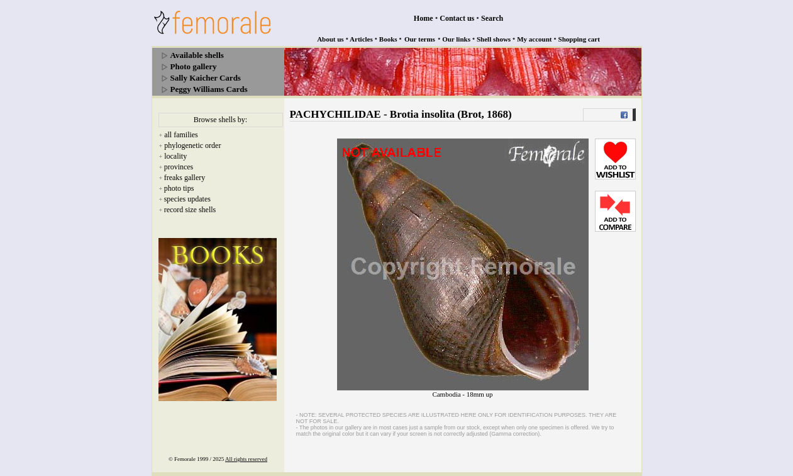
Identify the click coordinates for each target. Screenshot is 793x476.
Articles (361, 39)
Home (423, 18)
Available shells (197, 55)
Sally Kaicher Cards (205, 77)
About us (330, 39)
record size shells (190, 209)
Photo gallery (193, 66)
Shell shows (494, 39)
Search (492, 18)
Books (388, 39)
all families (181, 134)
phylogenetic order (192, 145)
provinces (179, 166)
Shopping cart (579, 39)
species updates (187, 199)
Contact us (457, 18)
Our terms (419, 39)
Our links (456, 39)
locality (175, 156)
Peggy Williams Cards (209, 89)
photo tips (179, 188)
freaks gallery (185, 177)
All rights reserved (246, 459)
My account (534, 39)
